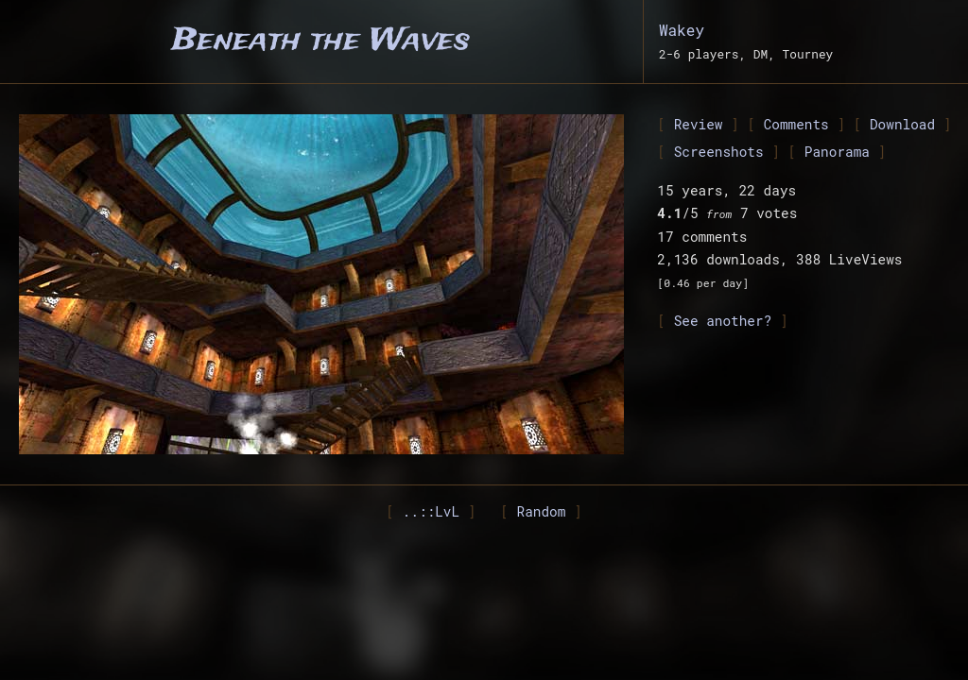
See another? (723, 321)
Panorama (837, 152)
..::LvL (431, 511)
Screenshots (719, 152)
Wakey (681, 30)
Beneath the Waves (321, 41)
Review (698, 124)
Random (541, 511)
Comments (796, 124)
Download (902, 124)
